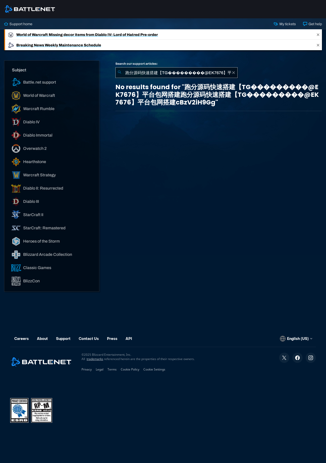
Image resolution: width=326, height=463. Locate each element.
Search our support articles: (136, 63)
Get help (312, 24)
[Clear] (233, 72)
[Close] (318, 34)
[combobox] (176, 72)
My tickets (285, 24)
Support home (18, 24)
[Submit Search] (119, 72)
